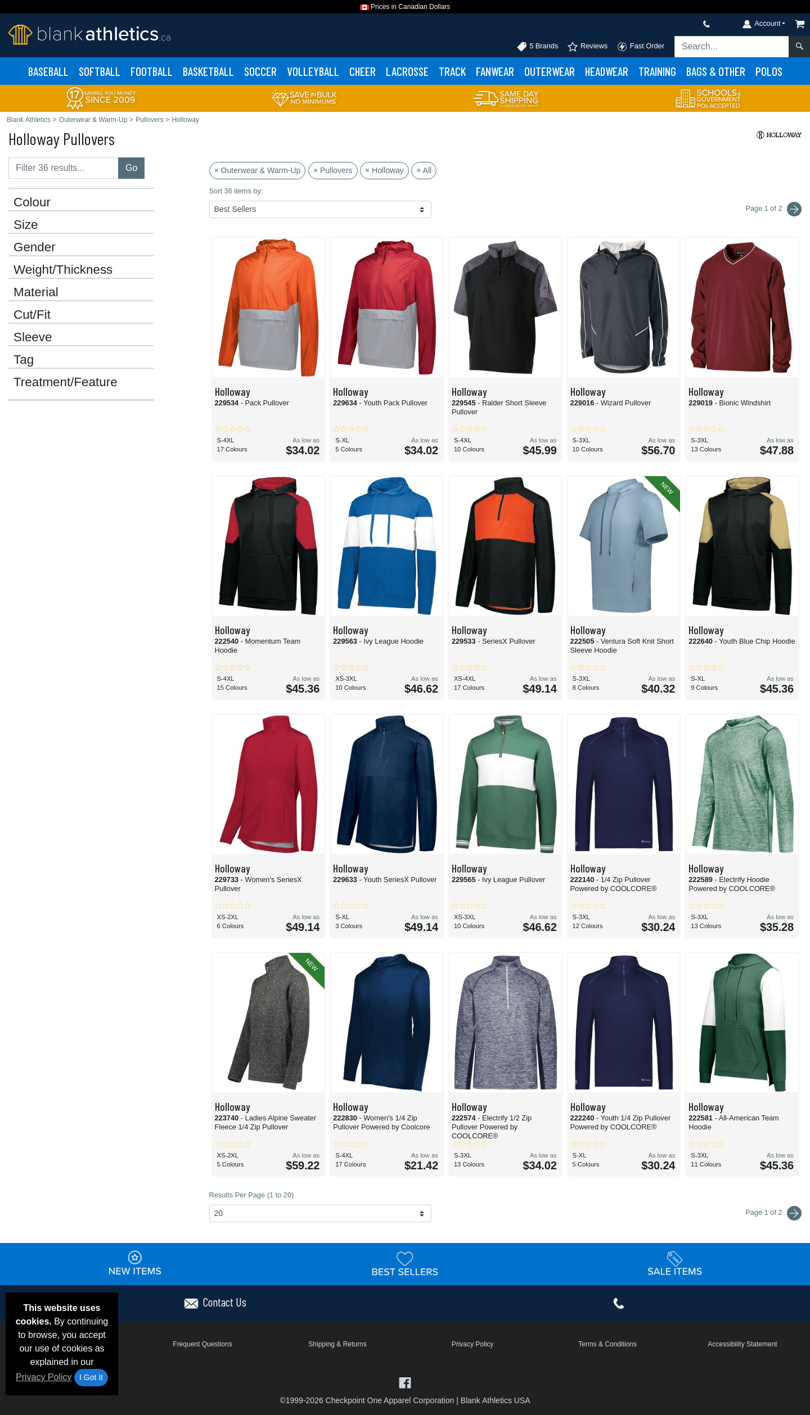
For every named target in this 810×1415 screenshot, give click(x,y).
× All (423, 170)
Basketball (208, 71)
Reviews (587, 46)
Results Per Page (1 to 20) (251, 1195)
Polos (768, 71)
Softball (99, 71)
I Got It (91, 1377)
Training (657, 71)
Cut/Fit (32, 315)
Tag (24, 360)
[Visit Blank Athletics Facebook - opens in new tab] (405, 1381)
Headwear (606, 71)
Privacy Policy (44, 1377)
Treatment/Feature (66, 382)
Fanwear (495, 71)
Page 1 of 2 (773, 1213)
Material (36, 292)
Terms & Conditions (607, 1344)
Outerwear (549, 71)
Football (151, 71)
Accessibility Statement (742, 1344)
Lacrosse (407, 71)
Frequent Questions (202, 1344)
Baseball (48, 71)
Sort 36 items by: (236, 191)
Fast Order (640, 46)
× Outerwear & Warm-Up (257, 170)
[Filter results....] (63, 168)
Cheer (362, 71)
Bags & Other (715, 71)
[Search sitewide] (731, 46)
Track (452, 71)
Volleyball (313, 71)
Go (131, 168)
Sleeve (33, 337)
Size (26, 225)
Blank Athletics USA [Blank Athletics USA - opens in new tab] (495, 1400)
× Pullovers (333, 170)
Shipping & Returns (337, 1344)
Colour (32, 202)
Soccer (260, 71)
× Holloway (384, 170)
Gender (35, 247)
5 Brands (537, 46)
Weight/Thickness (63, 270)
